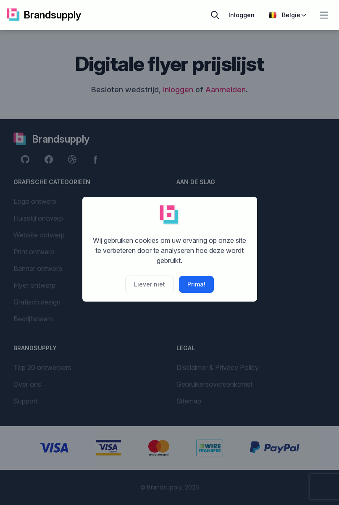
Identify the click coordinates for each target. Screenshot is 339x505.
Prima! (196, 284)
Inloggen (242, 14)
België (287, 15)
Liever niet (149, 284)
